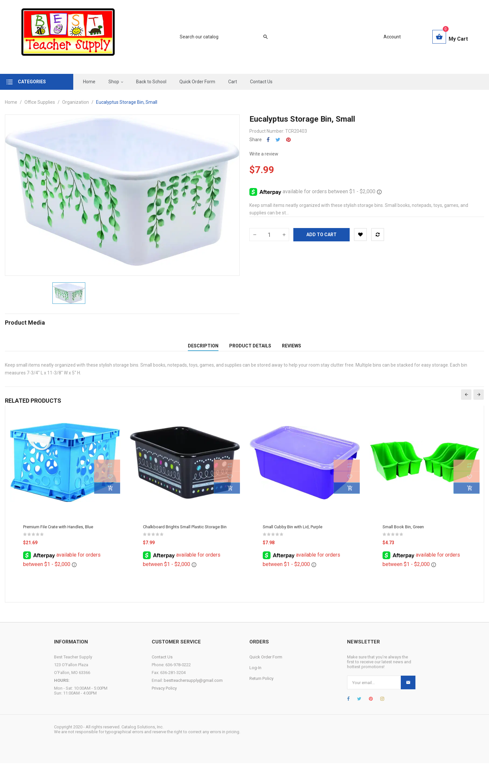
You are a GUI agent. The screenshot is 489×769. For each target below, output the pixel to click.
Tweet (277, 139)
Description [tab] (203, 348)
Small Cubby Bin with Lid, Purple (292, 532)
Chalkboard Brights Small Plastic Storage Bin (185, 532)
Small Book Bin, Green (403, 532)
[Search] (220, 36)
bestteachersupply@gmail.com (193, 686)
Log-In (255, 673)
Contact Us (162, 662)
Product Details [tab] (250, 348)
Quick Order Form (265, 662)
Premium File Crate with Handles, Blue (58, 532)
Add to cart (321, 234)
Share (268, 139)
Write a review (263, 153)
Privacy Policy (164, 694)
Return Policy (261, 684)
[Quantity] (269, 234)
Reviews (291, 348)
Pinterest (288, 139)
